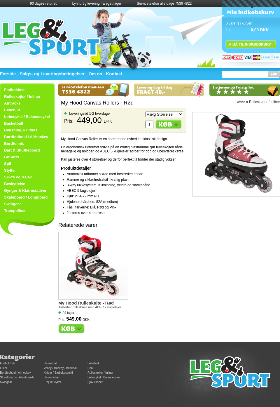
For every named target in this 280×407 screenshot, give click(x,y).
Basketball (13, 123)
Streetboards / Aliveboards (17, 377)
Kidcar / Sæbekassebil (58, 372)
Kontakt (114, 73)
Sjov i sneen (95, 382)
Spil (7, 163)
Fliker (3, 368)
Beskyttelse (14, 184)
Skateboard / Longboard (26, 197)
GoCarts (11, 157)
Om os (95, 73)
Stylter (10, 170)
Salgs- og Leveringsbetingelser (52, 73)
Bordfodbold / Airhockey (26, 137)
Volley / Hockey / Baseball (60, 368)
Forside (8, 73)
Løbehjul (93, 363)
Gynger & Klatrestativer (25, 190)
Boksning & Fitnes (20, 130)
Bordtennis (14, 143)
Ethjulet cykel (52, 382)
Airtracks (12, 103)
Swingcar (12, 204)
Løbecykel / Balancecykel (27, 116)
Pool (90, 368)
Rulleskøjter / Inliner (22, 96)
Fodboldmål (7, 363)
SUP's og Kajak (18, 177)
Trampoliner (15, 210)
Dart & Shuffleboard (22, 150)
